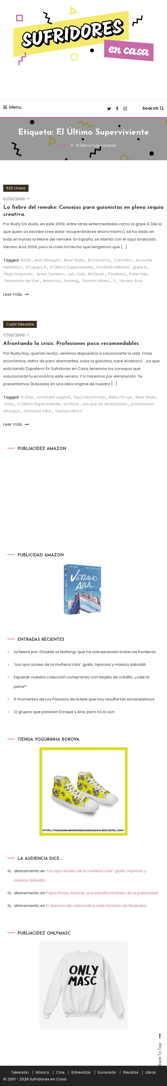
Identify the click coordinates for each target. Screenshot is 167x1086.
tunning (71, 280)
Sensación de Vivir (21, 280)
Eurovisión (107, 1072)
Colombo (123, 260)
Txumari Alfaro (95, 280)
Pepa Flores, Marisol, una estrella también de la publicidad (102, 893)
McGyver (96, 274)
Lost (80, 274)
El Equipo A (36, 267)
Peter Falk (138, 274)
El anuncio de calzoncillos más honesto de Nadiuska (96, 905)
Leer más (16, 294)
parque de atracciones (105, 404)
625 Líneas (16, 188)
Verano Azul (130, 280)
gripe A (139, 267)
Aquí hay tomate (89, 397)
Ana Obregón (47, 260)
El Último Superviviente (71, 267)
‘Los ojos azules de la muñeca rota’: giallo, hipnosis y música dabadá (80, 664)
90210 (25, 260)
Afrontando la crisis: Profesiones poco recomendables (71, 343)
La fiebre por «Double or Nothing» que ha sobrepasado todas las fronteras (85, 652)
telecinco (52, 280)
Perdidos (117, 274)
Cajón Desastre (20, 324)
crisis (9, 404)
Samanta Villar (37, 411)
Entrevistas (81, 1072)
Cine (60, 1072)
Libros (151, 1072)
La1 (71, 274)
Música (42, 1072)
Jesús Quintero (50, 274)
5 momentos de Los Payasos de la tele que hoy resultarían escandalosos (84, 699)
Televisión (20, 1072)
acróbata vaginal (53, 397)
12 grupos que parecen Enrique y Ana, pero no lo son (64, 712)
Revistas (130, 1072)
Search (153, 108)
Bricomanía (99, 260)
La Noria (71, 404)
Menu (12, 107)
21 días (26, 397)
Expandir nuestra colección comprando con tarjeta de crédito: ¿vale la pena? (81, 681)
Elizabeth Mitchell (112, 267)
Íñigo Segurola (18, 274)
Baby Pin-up (120, 397)
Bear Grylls (74, 260)
